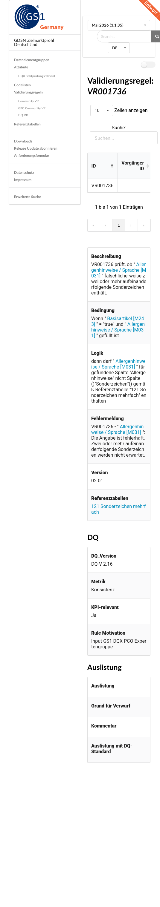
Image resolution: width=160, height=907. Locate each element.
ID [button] (94, 166)
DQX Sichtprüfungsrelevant (36, 76)
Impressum (22, 179)
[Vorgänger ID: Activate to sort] (135, 166)
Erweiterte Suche (27, 196)
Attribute (21, 67)
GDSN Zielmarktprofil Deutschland (34, 42)
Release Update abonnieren (35, 148)
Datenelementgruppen (31, 60)
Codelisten (22, 85)
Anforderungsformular (31, 155)
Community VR (28, 101)
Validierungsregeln (28, 92)
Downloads (23, 141)
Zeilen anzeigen (130, 110)
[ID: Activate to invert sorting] (102, 166)
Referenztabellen (27, 124)
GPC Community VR (31, 108)
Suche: (119, 128)
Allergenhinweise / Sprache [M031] (118, 270)
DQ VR (23, 115)
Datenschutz (24, 172)
